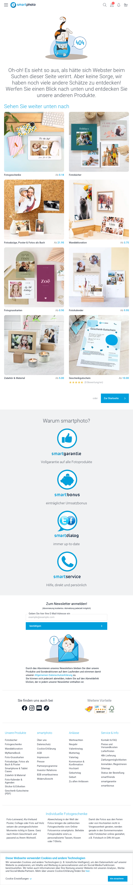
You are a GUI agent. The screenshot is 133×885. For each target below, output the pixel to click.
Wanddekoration (14, 748)
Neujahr (73, 744)
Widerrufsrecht (45, 778)
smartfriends (108, 777)
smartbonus (107, 785)
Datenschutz (44, 744)
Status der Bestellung (112, 772)
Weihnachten (76, 740)
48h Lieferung (108, 755)
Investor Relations (47, 770)
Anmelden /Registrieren (114, 764)
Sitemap (105, 768)
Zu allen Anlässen (78, 781)
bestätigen (35, 625)
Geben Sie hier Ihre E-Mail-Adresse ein (49, 613)
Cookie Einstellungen (19, 878)
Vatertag (73, 757)
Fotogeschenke (13, 744)
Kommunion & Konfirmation (76, 763)
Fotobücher (11, 740)
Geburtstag (75, 772)
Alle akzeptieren (117, 879)
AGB (39, 752)
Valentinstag (76, 748)
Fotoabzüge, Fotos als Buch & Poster (17, 763)
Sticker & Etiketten (15, 786)
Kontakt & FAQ (109, 740)
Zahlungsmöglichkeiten (113, 759)
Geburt (72, 777)
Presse (40, 761)
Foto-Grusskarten (14, 757)
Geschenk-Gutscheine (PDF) (17, 792)
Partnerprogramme (47, 766)
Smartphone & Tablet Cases (16, 770)
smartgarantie (108, 781)
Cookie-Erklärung (46, 748)
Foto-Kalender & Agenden (13, 781)
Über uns (42, 740)
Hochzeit (74, 768)
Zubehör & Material (15, 775)
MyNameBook (12, 752)
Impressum (43, 757)
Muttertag (74, 752)
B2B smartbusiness (47, 774)
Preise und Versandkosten (109, 746)
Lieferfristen (107, 751)
